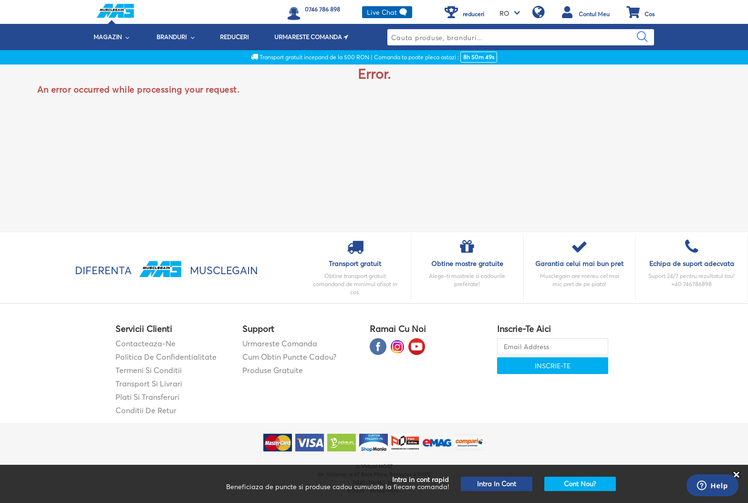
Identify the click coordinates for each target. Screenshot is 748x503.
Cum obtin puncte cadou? (289, 357)
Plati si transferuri (147, 397)
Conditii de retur (146, 410)
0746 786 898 (322, 9)
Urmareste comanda (279, 343)
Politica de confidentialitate (166, 357)
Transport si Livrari (148, 383)
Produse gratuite (272, 370)
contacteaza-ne (145, 343)
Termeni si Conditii (148, 370)
